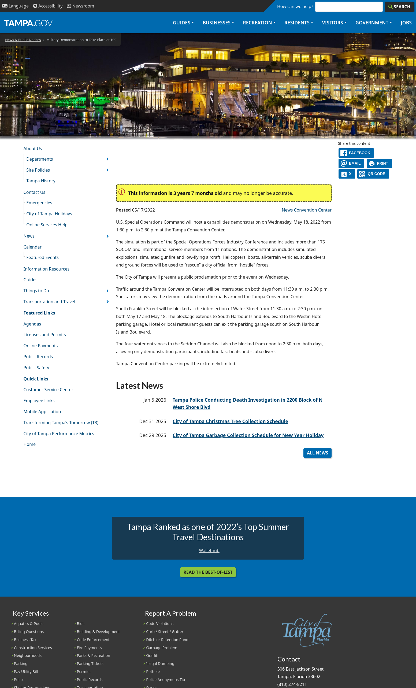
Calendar (33, 247)
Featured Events (42, 257)
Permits (84, 671)
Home (30, 444)
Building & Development (98, 631)
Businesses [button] (217, 22)
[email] (351, 163)
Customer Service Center (48, 390)
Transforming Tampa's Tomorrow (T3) (61, 423)
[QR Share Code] (373, 174)
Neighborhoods (28, 655)
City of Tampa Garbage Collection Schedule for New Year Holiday (248, 435)
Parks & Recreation (93, 655)
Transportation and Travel (49, 302)
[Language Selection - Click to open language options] (15, 6)
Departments (39, 159)
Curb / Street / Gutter (164, 631)
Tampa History (40, 181)
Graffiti (152, 655)
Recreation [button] (257, 22)
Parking (20, 663)
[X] (347, 174)
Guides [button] (181, 22)
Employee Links (39, 401)
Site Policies (38, 170)
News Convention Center (307, 210)
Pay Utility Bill (26, 671)
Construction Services (33, 647)
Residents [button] (297, 22)
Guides (31, 280)
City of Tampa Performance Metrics (59, 434)
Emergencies (39, 203)
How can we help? (295, 6)
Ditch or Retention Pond (167, 639)
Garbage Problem (161, 647)
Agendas (32, 324)
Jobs (406, 22)
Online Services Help (47, 225)
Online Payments (41, 346)
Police (19, 679)
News (29, 236)
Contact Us (34, 192)
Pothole (153, 671)
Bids (80, 623)
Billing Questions (29, 631)
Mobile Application (42, 412)
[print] (379, 163)
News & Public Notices (23, 39)
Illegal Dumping (160, 663)
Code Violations (159, 623)
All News (317, 453)
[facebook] (356, 153)
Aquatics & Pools (28, 623)
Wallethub (209, 550)
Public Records (38, 357)
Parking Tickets (90, 663)
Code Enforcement (93, 639)
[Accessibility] (48, 6)
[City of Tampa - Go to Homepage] (28, 23)
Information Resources (47, 269)
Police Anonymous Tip (165, 679)
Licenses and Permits (45, 335)
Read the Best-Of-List (208, 572)
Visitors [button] (332, 22)
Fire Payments (89, 647)
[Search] (399, 7)
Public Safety (36, 368)
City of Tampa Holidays (49, 214)
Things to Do (36, 291)
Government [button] (371, 22)
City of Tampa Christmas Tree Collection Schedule (230, 421)
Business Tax (25, 639)
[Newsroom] (80, 6)
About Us (33, 148)
